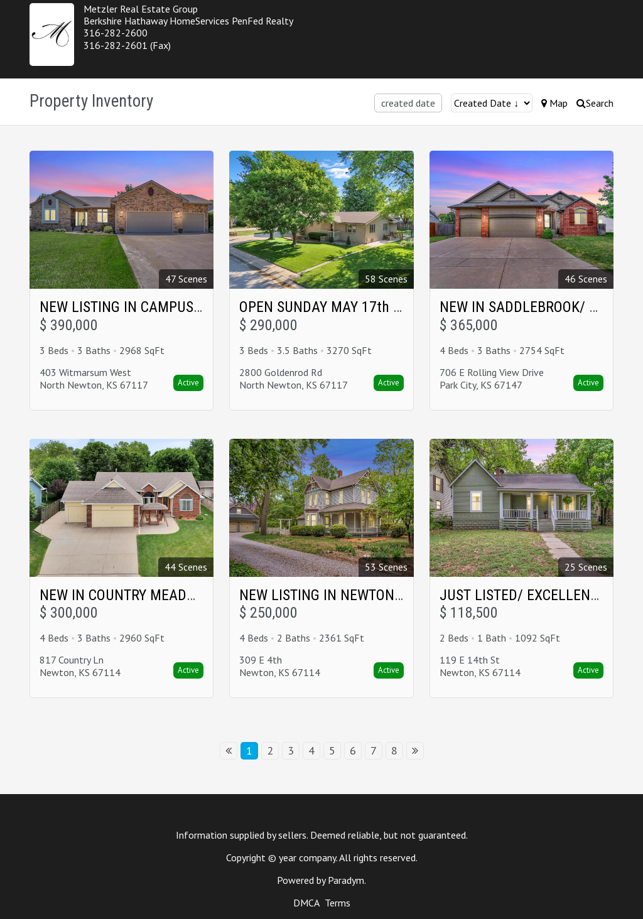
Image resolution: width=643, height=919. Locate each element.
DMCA (306, 902)
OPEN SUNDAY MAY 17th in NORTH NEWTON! (375, 307)
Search (594, 103)
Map (554, 103)
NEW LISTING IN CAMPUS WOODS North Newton (186, 307)
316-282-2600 (116, 32)
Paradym (346, 880)
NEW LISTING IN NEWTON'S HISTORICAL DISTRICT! (391, 595)
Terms (337, 902)
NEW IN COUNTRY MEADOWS (127, 595)
